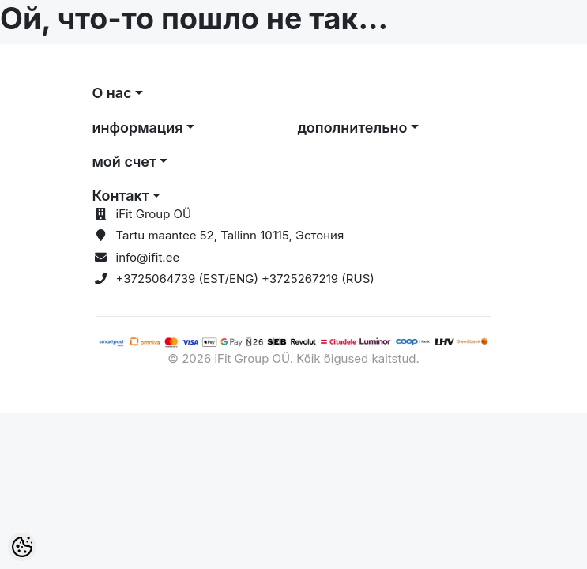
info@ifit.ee (148, 257)
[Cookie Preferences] (22, 547)
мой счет (124, 161)
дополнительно (353, 127)
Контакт (120, 195)
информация (137, 127)
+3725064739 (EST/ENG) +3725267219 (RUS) (245, 278)
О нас (112, 93)
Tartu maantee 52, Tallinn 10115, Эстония (230, 235)
